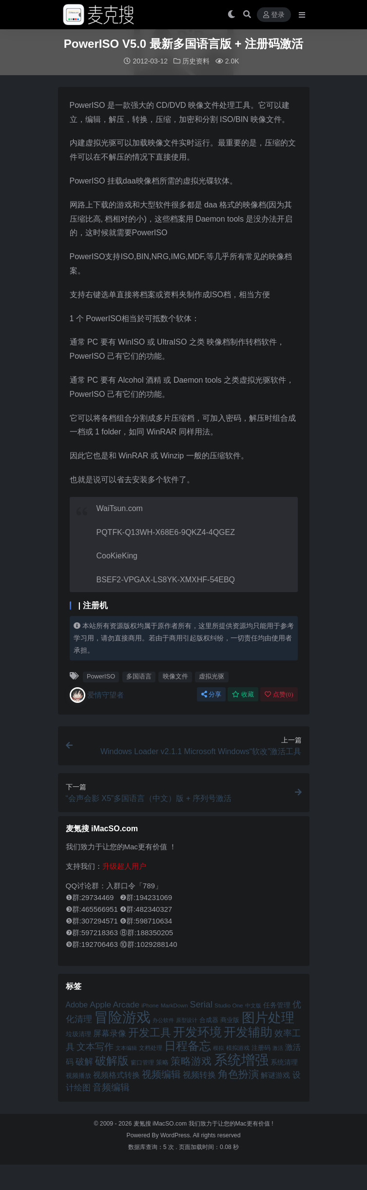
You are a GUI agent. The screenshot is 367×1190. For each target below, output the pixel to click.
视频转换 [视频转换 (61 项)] (199, 1074)
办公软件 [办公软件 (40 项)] (163, 1020)
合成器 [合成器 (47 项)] (208, 1019)
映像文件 (175, 675)
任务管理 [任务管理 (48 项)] (276, 1004)
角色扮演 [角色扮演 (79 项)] (238, 1073)
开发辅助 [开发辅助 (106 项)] (248, 1031)
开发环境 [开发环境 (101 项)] (197, 1031)
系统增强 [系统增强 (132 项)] (241, 1059)
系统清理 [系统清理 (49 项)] (284, 1062)
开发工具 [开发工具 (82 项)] (149, 1032)
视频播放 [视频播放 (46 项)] (78, 1075)
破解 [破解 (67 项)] (84, 1061)
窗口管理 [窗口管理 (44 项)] (142, 1062)
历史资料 (196, 61)
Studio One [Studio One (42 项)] (228, 1005)
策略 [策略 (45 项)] (162, 1062)
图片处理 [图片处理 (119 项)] (268, 1017)
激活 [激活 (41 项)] (277, 1047)
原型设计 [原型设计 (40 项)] (186, 1020)
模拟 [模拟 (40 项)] (218, 1047)
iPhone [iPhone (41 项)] (149, 1005)
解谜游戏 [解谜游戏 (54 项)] (275, 1074)
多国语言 (139, 675)
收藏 (243, 694)
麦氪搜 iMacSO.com (161, 1123)
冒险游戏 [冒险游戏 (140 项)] (122, 1016)
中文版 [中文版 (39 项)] (253, 1005)
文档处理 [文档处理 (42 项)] (150, 1047)
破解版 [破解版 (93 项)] (112, 1060)
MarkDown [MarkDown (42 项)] (174, 1005)
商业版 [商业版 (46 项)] (229, 1019)
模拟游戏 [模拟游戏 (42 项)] (238, 1047)
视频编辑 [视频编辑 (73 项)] (161, 1073)
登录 (274, 15)
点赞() (279, 694)
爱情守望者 (97, 694)
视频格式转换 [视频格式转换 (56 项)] (116, 1074)
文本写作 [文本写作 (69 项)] (95, 1046)
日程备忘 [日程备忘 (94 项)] (187, 1045)
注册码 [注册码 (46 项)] (260, 1047)
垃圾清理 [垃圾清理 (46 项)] (78, 1033)
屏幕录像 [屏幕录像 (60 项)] (109, 1033)
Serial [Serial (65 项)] (201, 1004)
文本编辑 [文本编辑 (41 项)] (126, 1047)
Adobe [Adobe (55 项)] (77, 1004)
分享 (211, 694)
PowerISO (101, 675)
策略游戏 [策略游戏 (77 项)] (191, 1060)
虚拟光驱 (211, 675)
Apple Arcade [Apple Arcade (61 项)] (114, 1004)
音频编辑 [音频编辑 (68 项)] (111, 1087)
